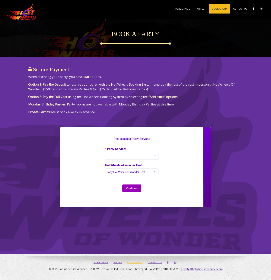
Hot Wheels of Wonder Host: (124, 165)
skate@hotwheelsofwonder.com (203, 269)
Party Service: (116, 149)
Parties (201, 8)
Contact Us (240, 8)
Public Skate (182, 8)
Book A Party (220, 8)
